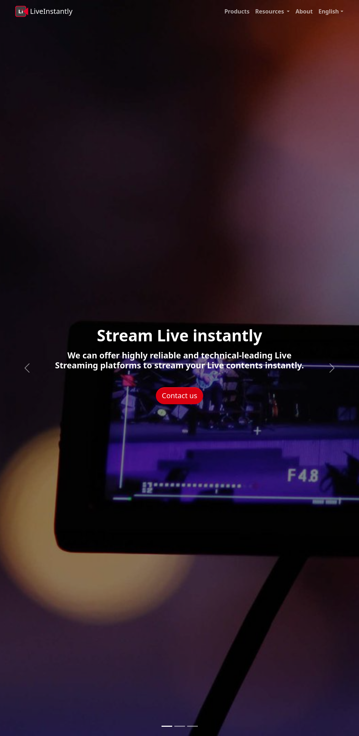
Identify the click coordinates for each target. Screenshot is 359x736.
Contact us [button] (179, 395)
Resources (269, 11)
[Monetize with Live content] (192, 726)
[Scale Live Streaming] (179, 726)
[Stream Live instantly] (167, 726)
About (304, 11)
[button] (288, 11)
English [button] (328, 11)
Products (237, 11)
